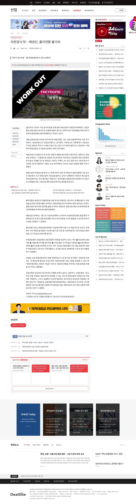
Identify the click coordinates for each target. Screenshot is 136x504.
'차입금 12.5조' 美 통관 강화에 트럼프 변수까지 (103, 217)
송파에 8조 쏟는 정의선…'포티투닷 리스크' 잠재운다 (115, 54)
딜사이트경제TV (108, 3)
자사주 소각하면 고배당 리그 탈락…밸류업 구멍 (118, 212)
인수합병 (46, 3)
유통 (33, 10)
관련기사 (13, 187)
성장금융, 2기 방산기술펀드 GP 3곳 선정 (111, 80)
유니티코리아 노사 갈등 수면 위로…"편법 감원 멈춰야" (116, 271)
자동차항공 (54, 10)
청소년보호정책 (72, 481)
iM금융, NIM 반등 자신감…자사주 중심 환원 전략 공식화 (116, 250)
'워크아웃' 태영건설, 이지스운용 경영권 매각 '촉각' (68, 193)
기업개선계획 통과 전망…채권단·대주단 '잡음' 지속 (39, 351)
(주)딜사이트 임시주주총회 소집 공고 (31, 476)
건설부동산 (77, 10)
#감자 (14, 144)
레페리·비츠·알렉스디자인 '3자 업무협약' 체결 (113, 67)
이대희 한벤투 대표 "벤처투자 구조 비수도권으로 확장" (115, 258)
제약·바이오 (36, 445)
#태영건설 (15, 133)
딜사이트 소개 (15, 481)
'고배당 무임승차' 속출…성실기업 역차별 (118, 217)
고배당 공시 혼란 (117, 210)
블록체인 (66, 3)
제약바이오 (66, 10)
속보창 (121, 10)
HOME (12, 33)
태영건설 (18, 325)
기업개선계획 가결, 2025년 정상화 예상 (35, 347)
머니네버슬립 (94, 3)
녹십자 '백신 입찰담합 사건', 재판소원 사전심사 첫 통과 (116, 254)
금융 (53, 3)
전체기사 (122, 445)
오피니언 (75, 3)
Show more (50, 389)
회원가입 (84, 360)
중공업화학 (43, 10)
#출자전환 (15, 141)
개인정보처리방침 (59, 481)
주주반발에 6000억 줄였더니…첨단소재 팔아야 (113, 58)
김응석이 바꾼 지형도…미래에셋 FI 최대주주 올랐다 (115, 71)
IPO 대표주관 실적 (110, 146)
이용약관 (37, 481)
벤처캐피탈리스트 (102, 223)
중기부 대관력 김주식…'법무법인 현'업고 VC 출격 (103, 229)
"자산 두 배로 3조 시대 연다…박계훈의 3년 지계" (103, 227)
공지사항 (14, 476)
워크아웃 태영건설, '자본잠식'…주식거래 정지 (67, 190)
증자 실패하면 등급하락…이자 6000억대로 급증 (103, 215)
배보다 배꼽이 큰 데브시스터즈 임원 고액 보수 (113, 75)
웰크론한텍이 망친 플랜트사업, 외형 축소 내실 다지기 (118, 227)
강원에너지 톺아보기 (118, 223)
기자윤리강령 (26, 481)
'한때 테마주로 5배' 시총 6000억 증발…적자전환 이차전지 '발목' (118, 225)
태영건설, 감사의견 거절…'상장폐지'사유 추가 (26, 190)
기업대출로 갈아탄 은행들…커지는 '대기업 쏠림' (114, 267)
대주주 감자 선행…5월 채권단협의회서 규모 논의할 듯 (31, 58)
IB (52, 445)
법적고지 (46, 481)
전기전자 (25, 10)
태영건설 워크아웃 (16, 37)
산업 (31, 3)
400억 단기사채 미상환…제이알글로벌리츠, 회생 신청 (115, 245)
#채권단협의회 (16, 139)
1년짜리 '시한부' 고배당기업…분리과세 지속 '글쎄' (118, 215)
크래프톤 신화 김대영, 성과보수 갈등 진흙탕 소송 (114, 84)
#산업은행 (15, 136)
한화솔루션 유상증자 (103, 210)
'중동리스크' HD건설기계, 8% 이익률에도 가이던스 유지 (116, 88)
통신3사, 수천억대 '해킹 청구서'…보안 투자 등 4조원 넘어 (116, 241)
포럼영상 (83, 3)
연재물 (15, 336)
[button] (124, 419)
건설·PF (58, 445)
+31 (86, 336)
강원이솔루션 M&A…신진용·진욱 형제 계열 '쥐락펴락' (118, 229)
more (17, 187)
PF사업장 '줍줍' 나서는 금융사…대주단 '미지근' (38, 342)
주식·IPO (27, 445)
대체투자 (38, 3)
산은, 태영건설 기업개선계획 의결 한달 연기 (25, 193)
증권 (59, 3)
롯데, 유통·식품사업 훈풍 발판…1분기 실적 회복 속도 (115, 262)
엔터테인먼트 (89, 10)
